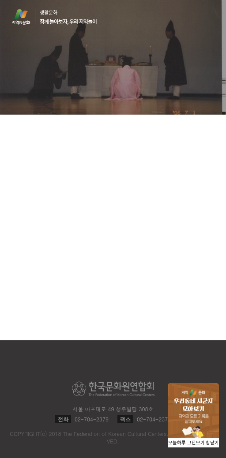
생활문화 (68, 17)
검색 (192, 17)
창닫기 (212, 443)
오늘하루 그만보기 (186, 443)
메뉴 (209, 17)
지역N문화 (25, 17)
